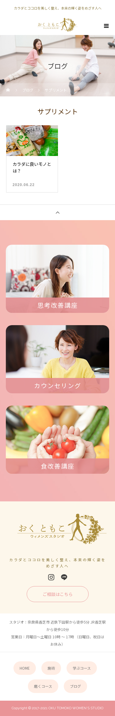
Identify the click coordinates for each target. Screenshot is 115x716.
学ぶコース (82, 668)
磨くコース (43, 686)
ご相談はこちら (58, 594)
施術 (51, 668)
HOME (25, 668)
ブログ (75, 686)
